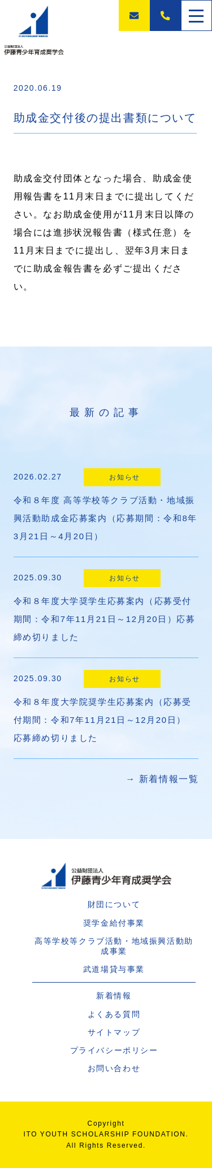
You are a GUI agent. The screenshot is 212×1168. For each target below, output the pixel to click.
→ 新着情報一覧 (162, 779)
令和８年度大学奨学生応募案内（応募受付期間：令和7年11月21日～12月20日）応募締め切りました (105, 619)
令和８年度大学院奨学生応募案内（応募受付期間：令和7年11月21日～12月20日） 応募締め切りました (105, 720)
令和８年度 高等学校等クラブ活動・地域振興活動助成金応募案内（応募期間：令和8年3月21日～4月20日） (105, 518)
